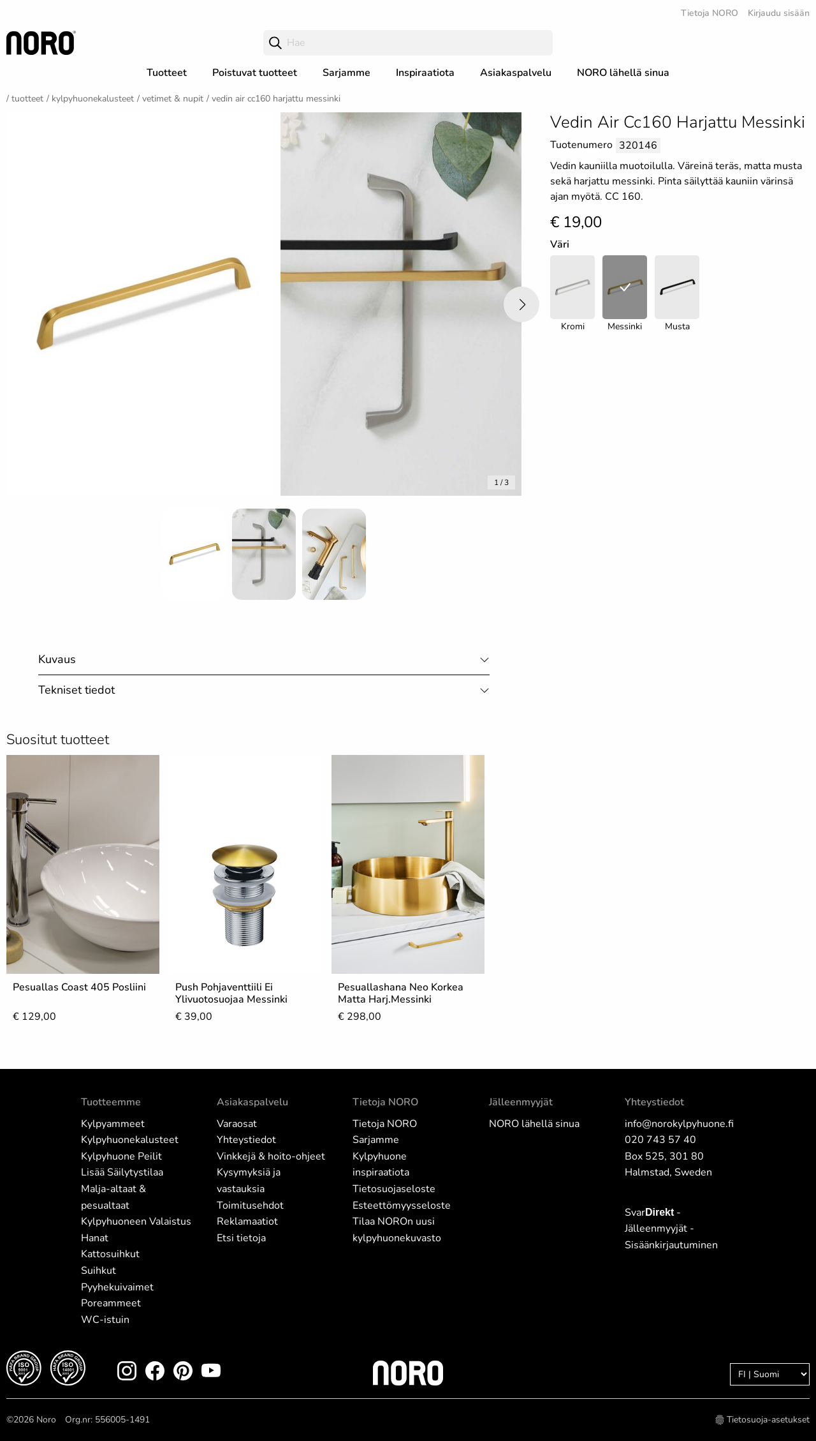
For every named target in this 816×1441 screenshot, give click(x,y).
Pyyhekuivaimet (117, 1287)
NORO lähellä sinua (623, 73)
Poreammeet (111, 1303)
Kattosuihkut (110, 1254)
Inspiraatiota (425, 73)
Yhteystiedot (246, 1140)
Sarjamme (346, 73)
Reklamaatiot (247, 1221)
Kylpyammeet (113, 1124)
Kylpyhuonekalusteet (93, 99)
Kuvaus (57, 659)
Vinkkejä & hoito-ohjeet (271, 1156)
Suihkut (98, 1271)
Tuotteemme (111, 1102)
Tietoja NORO (709, 13)
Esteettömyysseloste (402, 1205)
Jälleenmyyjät (521, 1102)
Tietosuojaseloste (394, 1189)
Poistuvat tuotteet (254, 73)
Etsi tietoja (241, 1238)
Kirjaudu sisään (779, 13)
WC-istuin (105, 1320)
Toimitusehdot (250, 1205)
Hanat (94, 1238)
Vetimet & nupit (172, 99)
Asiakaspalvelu (515, 73)
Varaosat (237, 1124)
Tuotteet (167, 73)
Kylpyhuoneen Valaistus (136, 1221)
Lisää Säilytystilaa (122, 1172)
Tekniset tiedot (76, 690)
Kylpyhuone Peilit (121, 1156)
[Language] (770, 1374)
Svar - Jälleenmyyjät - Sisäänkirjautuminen (671, 1229)
